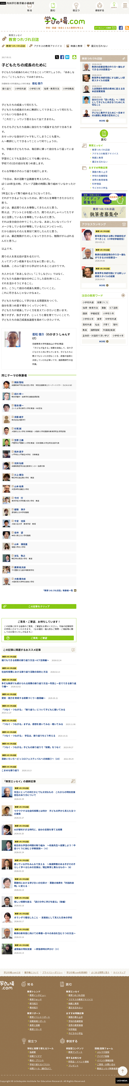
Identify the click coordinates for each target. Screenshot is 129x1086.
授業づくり (102, 302)
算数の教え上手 (100, 171)
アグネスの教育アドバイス (47, 45)
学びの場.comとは (12, 972)
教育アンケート (75, 1052)
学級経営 (95, 313)
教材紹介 (34, 1007)
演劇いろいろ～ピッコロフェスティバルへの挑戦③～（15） (31, 758)
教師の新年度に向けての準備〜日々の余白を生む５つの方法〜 (45, 933)
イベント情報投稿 (105, 1060)
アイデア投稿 (103, 1056)
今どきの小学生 (100, 187)
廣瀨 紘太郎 (20, 567)
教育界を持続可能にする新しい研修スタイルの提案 (108, 79)
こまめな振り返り (10, 770)
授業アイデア (36, 1056)
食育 (99, 318)
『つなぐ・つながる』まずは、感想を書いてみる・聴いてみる (32, 724)
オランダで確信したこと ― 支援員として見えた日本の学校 (43, 917)
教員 (85, 329)
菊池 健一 (19, 405)
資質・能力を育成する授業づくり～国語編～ (23, 698)
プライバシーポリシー (52, 972)
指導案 (33, 1052)
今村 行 (18, 497)
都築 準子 (19, 509)
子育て (106, 324)
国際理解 (95, 329)
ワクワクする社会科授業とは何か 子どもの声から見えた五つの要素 (45, 812)
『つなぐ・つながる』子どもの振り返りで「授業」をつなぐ (31, 747)
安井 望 (18, 532)
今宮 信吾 (19, 521)
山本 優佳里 (20, 544)
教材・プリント (37, 1060)
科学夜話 (96, 183)
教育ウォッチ (36, 999)
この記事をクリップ (26, 606)
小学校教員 (68, 88)
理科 (115, 324)
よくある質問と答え (100, 972)
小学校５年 (34, 88)
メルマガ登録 (103, 1052)
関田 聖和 (19, 382)
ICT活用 (114, 307)
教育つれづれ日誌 (15, 45)
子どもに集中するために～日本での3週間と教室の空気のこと (108, 114)
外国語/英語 (109, 329)
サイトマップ (119, 972)
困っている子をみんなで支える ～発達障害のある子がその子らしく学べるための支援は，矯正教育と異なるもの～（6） (44, 865)
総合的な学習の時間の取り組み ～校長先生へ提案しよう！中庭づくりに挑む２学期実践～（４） (45, 847)
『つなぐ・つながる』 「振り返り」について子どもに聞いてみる (33, 709)
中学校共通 (110, 318)
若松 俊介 (37, 83)
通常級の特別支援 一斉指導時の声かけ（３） (37, 949)
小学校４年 (118, 335)
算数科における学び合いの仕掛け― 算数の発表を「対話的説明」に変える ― (44, 884)
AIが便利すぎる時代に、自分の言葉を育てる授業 (38, 829)
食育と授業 (35, 1025)
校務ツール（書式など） (41, 1068)
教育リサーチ (36, 1029)
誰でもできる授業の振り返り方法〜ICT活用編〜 (25, 660)
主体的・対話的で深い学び (96, 335)
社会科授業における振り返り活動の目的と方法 (25, 671)
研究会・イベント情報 (78, 1061)
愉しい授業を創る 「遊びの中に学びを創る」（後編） (40, 901)
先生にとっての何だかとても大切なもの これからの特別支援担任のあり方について (44, 793)
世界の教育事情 (100, 179)
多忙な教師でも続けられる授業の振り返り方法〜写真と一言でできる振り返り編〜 (39, 685)
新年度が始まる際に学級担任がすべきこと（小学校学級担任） (110, 237)
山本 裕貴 (19, 486)
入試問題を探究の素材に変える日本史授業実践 (108, 90)
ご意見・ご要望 (26, 638)
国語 (85, 313)
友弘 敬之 (19, 555)
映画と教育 (76, 45)
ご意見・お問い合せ (106, 1064)
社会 (97, 324)
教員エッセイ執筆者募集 (108, 1068)
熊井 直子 (19, 451)
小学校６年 (88, 318)
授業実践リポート (38, 1021)
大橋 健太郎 (20, 578)
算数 (104, 307)
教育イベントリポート (40, 1017)
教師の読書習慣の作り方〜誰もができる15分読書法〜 (108, 68)
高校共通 (87, 324)
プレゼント (73, 1065)
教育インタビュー (38, 995)
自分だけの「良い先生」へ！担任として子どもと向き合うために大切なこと (108, 102)
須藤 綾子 (19, 416)
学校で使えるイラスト (40, 1064)
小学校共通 (20, 88)
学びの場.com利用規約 (76, 972)
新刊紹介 (34, 1003)
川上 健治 (19, 474)
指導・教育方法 (51, 88)
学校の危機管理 (100, 175)
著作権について (31, 972)
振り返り (6, 88)
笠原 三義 (19, 440)
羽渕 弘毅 (19, 463)
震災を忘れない (99, 45)
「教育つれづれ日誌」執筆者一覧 (57, 590)
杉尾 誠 (17, 428)
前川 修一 (19, 393)
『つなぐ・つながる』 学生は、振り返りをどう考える (28, 735)
